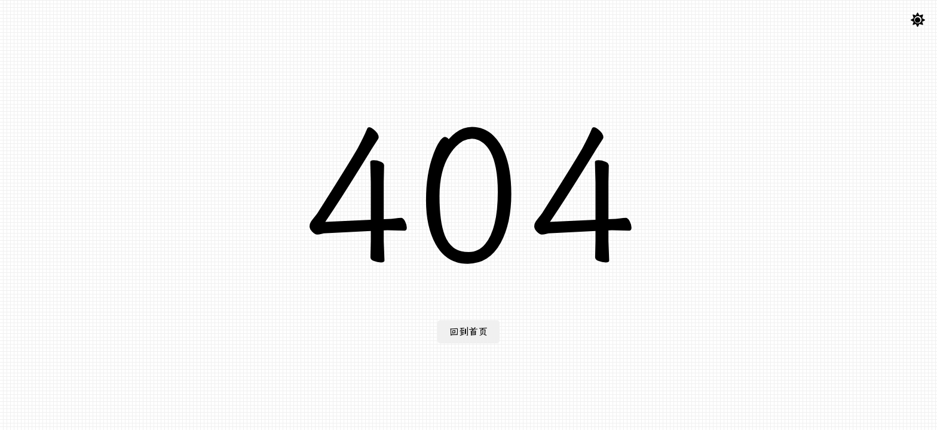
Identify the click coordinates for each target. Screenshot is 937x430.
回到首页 (468, 331)
